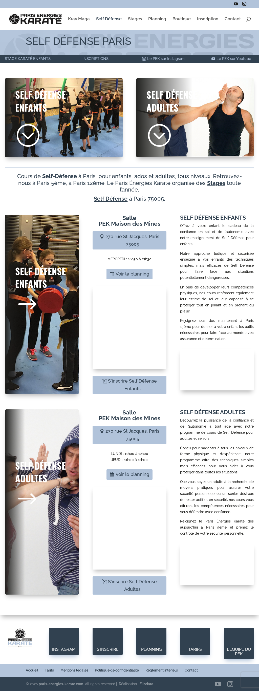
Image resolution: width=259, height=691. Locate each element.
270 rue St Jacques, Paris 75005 (132, 240)
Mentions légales (74, 670)
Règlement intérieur (161, 670)
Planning (157, 19)
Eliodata (146, 684)
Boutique (181, 19)
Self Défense (109, 19)
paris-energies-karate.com (61, 684)
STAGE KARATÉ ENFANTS (28, 58)
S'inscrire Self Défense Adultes (132, 585)
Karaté (55, 19)
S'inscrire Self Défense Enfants (132, 384)
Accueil (32, 670)
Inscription (207, 19)
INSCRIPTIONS (95, 58)
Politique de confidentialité (117, 670)
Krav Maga (79, 19)
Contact (233, 19)
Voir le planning (132, 274)
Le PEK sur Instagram (166, 58)
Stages (135, 19)
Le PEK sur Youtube (234, 58)
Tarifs (49, 670)
